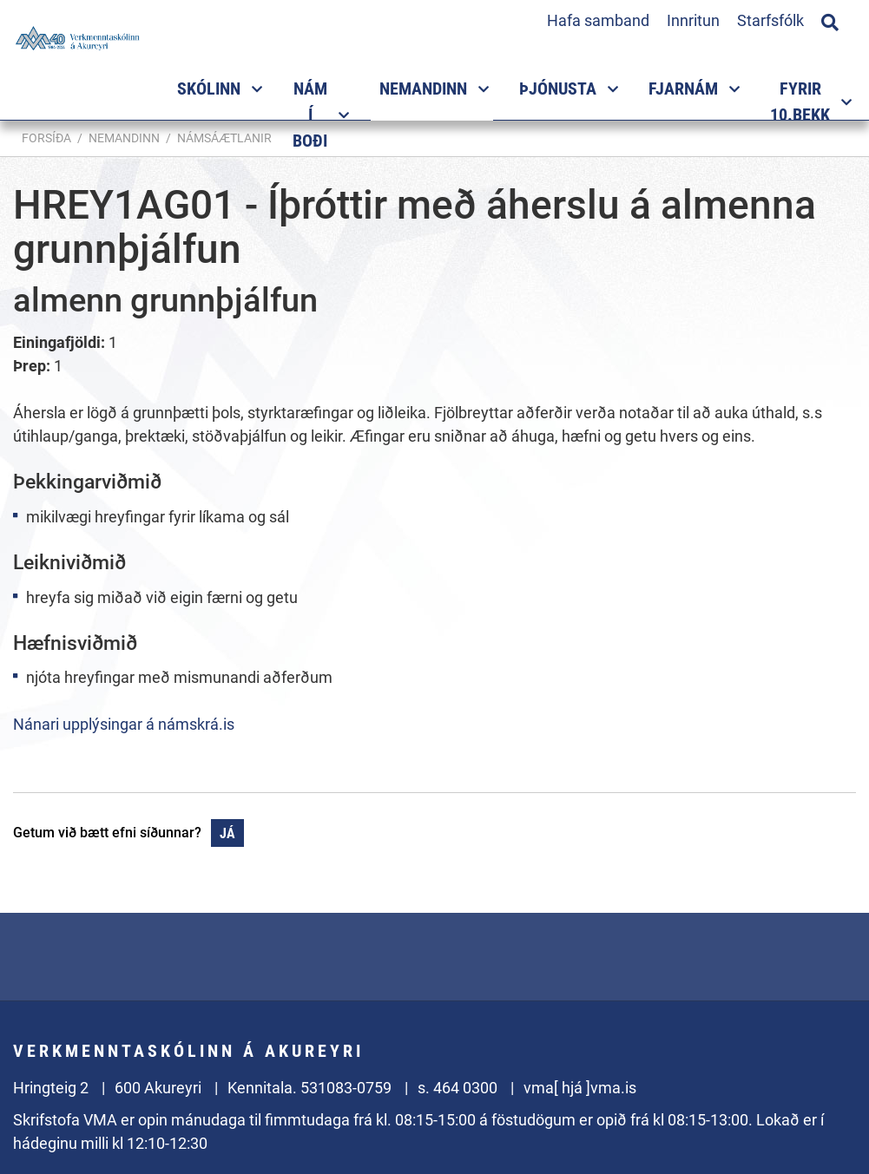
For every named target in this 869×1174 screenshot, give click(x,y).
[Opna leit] (830, 20)
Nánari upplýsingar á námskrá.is (123, 724)
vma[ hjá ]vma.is (579, 1088)
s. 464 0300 (457, 1088)
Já (227, 833)
